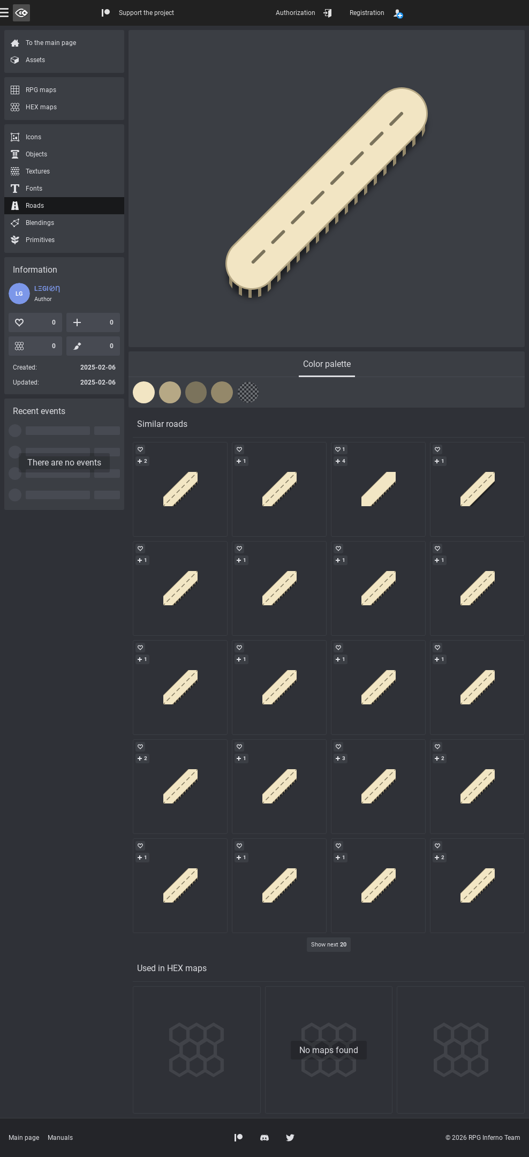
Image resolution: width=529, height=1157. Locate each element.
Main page (24, 1138)
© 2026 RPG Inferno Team (482, 1138)
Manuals (60, 1138)
